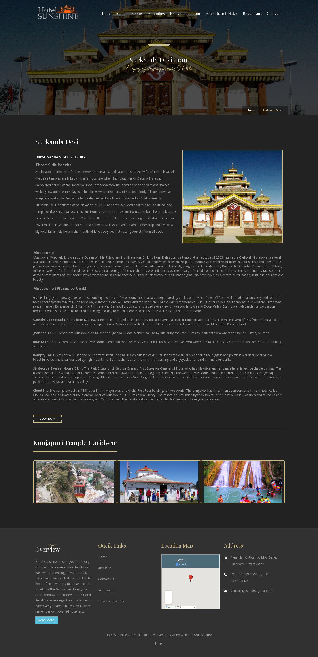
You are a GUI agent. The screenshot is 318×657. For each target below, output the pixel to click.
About (121, 13)
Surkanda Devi (272, 110)
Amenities (156, 13)
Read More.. (46, 620)
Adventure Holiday (222, 13)
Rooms (137, 13)
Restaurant (252, 13)
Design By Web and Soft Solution (189, 635)
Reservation (106, 590)
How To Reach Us (111, 601)
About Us (105, 568)
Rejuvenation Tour (185, 13)
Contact (273, 13)
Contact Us (106, 579)
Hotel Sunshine (117, 635)
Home (105, 13)
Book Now (47, 419)
